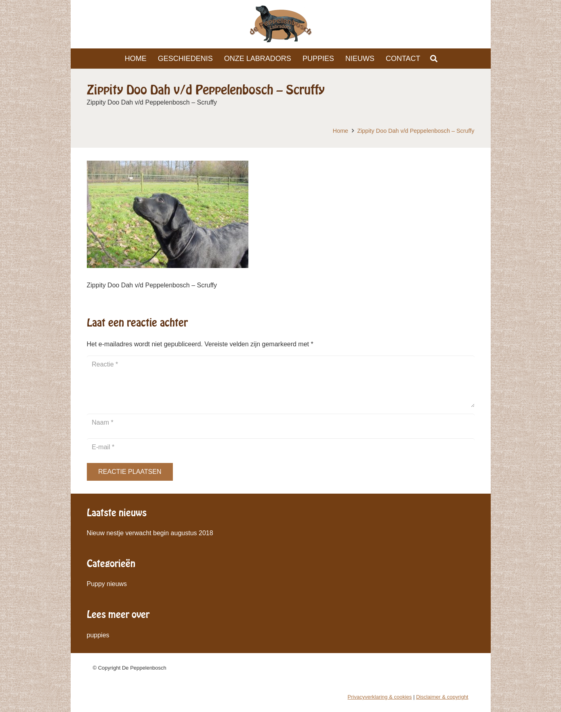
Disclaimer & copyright (442, 697)
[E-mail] (281, 447)
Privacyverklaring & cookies (380, 697)
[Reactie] (281, 381)
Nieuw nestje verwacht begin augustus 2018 (150, 533)
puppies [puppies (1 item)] (98, 635)
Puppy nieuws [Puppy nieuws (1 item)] (107, 583)
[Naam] (281, 423)
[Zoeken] (434, 59)
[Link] (280, 24)
